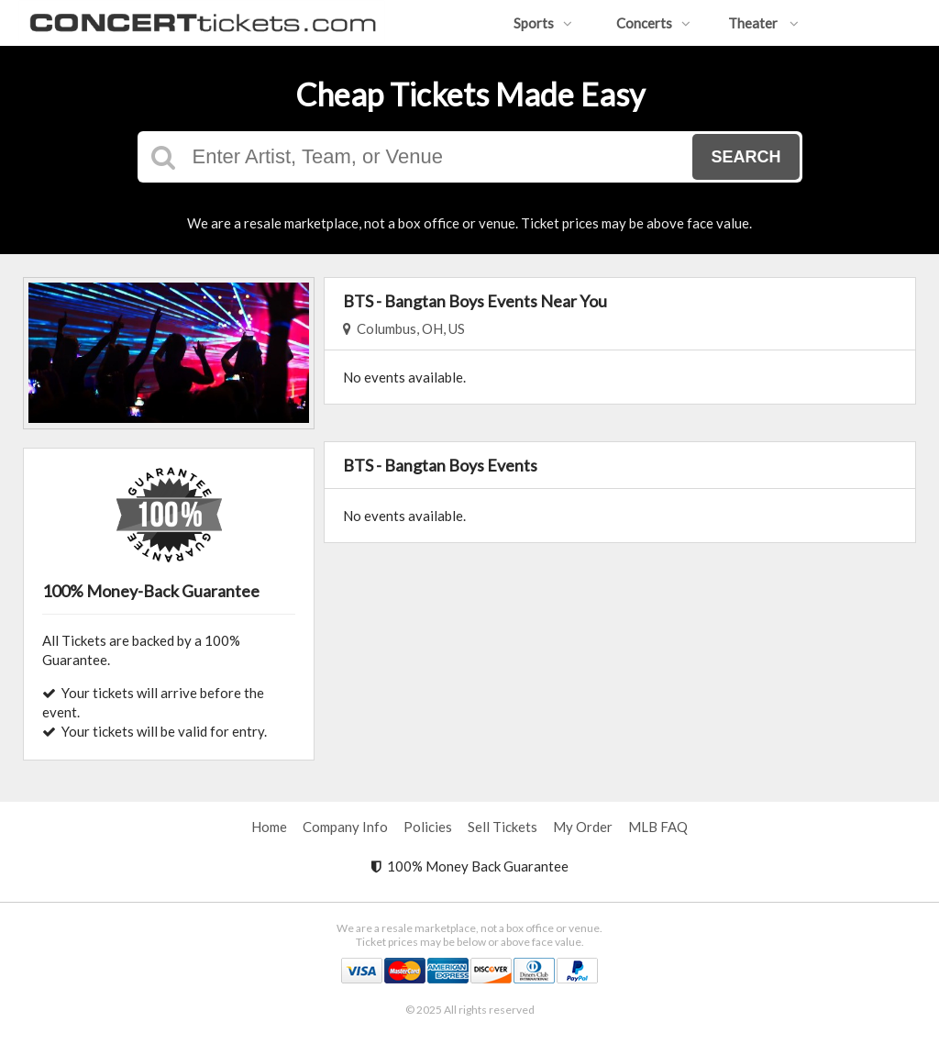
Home (269, 826)
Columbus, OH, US (404, 328)
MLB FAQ (658, 826)
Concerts (653, 23)
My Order (583, 826)
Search (745, 157)
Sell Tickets (502, 826)
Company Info (345, 826)
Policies (427, 826)
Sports (543, 23)
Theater (763, 23)
